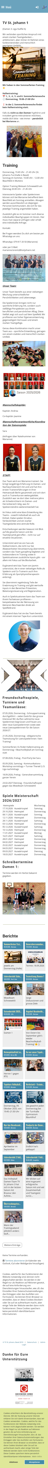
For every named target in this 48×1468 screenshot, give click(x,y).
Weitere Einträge (12, 1245)
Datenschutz (32, 1342)
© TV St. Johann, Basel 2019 (13, 1342)
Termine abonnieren (15, 1260)
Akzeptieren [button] (34, 1462)
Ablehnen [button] (13, 1462)
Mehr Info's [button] (37, 1456)
